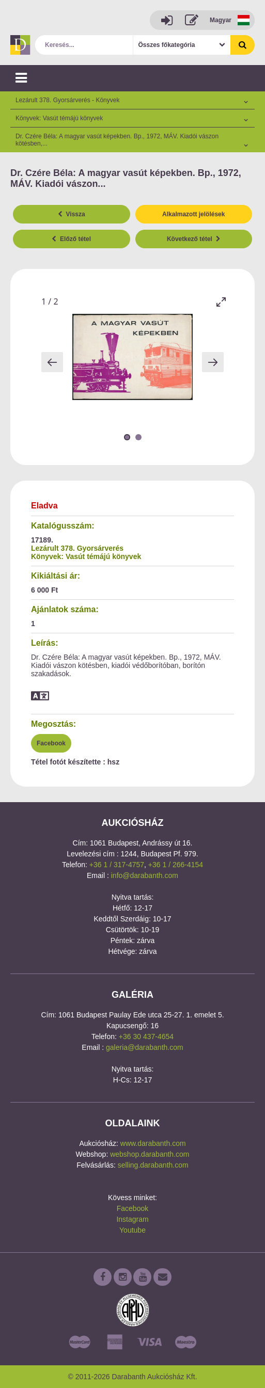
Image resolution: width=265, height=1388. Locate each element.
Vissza (71, 214)
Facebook (51, 743)
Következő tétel (194, 239)
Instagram (132, 1219)
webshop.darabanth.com (149, 1154)
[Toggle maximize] (221, 302)
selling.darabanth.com (153, 1165)
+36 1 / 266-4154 (175, 864)
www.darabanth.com (153, 1143)
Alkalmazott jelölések (193, 214)
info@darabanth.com (144, 875)
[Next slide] (213, 362)
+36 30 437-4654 (146, 1036)
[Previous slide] (52, 362)
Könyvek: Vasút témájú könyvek (86, 556)
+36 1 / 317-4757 (116, 864)
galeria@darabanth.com (144, 1047)
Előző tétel (71, 239)
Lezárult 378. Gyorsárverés (77, 548)
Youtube (132, 1230)
